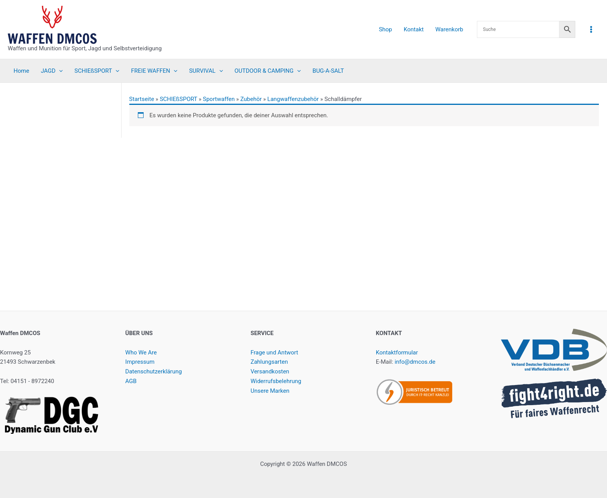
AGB (131, 381)
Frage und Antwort (274, 352)
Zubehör (251, 99)
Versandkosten (269, 371)
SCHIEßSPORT (178, 99)
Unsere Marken (269, 390)
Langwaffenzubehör (293, 99)
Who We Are (141, 352)
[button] (59, 70)
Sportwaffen (219, 99)
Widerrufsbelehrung (275, 381)
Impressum (139, 361)
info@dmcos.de (414, 361)
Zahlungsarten (269, 361)
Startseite (141, 99)
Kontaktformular (397, 352)
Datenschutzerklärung (153, 371)
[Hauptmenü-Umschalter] (591, 29)
